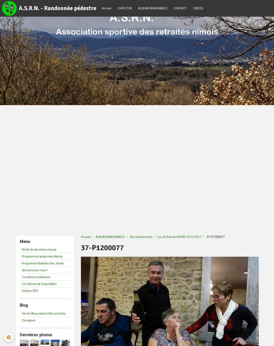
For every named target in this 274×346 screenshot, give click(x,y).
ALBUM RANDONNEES (152, 8)
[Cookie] (9, 337)
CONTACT (180, 8)
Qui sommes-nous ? (35, 270)
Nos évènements (141, 237)
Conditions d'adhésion (36, 277)
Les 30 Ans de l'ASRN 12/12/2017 (179, 237)
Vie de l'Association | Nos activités (44, 313)
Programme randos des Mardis (42, 256)
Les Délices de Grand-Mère (39, 284)
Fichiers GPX (30, 290)
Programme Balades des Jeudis (43, 263)
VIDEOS (198, 8)
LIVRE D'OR (125, 8)
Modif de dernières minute (39, 249)
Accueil (106, 8)
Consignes (29, 320)
